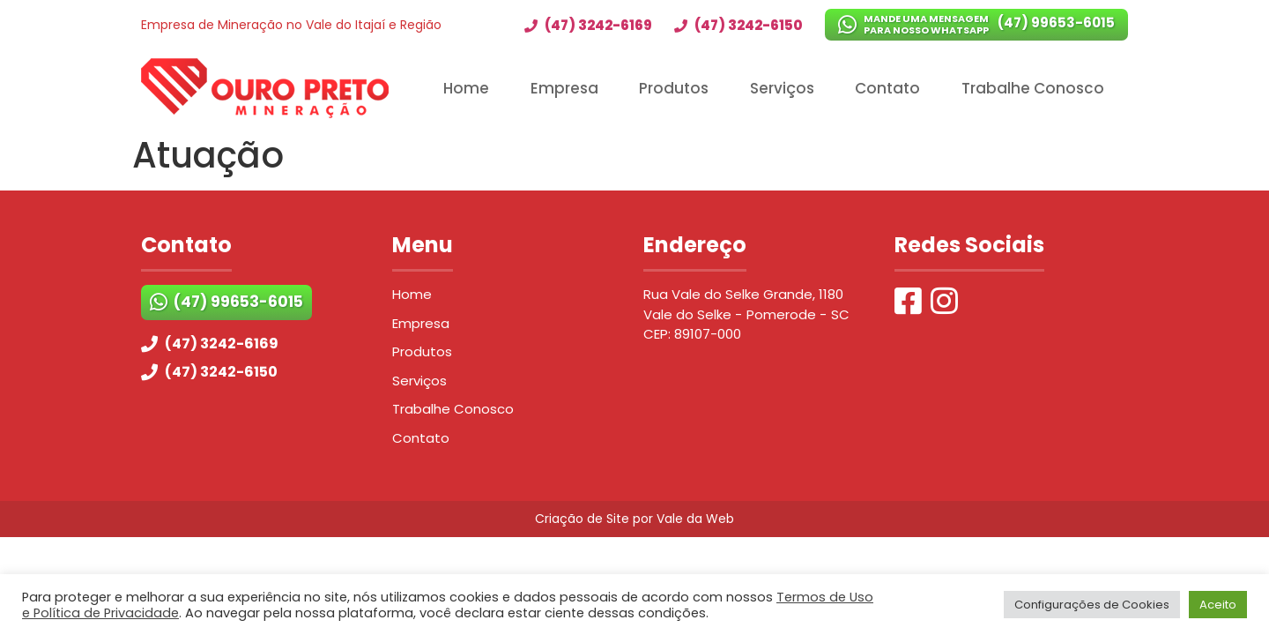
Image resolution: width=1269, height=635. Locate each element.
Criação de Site (582, 518)
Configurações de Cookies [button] (1091, 604)
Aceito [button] (1217, 604)
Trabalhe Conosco (1032, 88)
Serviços (782, 88)
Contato (887, 88)
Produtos (674, 88)
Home (466, 88)
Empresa (564, 88)
